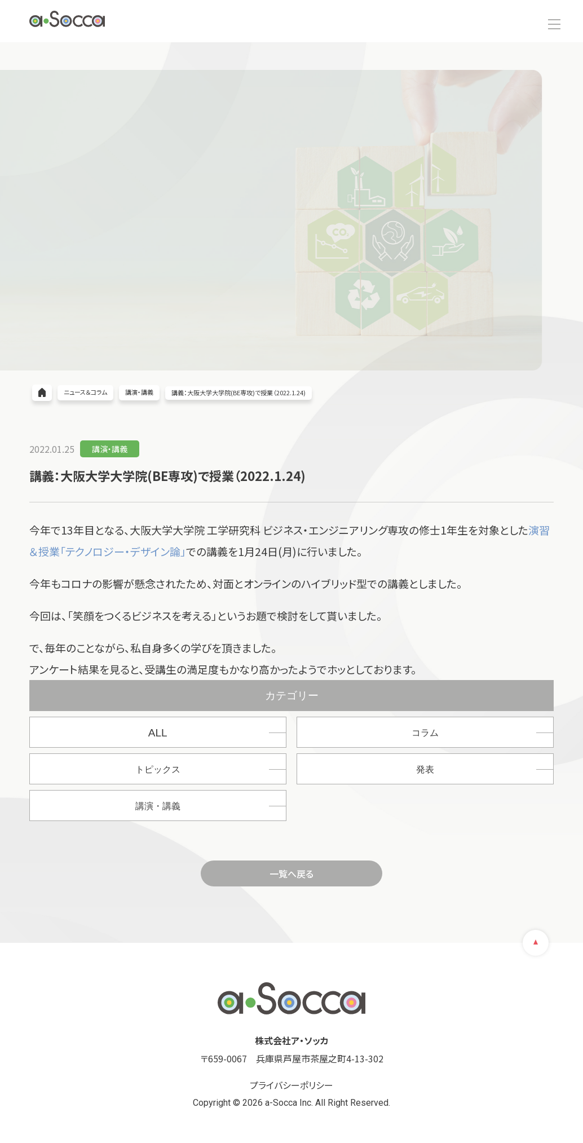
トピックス (157, 769)
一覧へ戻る (291, 873)
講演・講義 (157, 806)
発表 (425, 769)
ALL (157, 733)
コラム (425, 733)
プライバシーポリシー (291, 1085)
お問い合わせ (524, 17)
